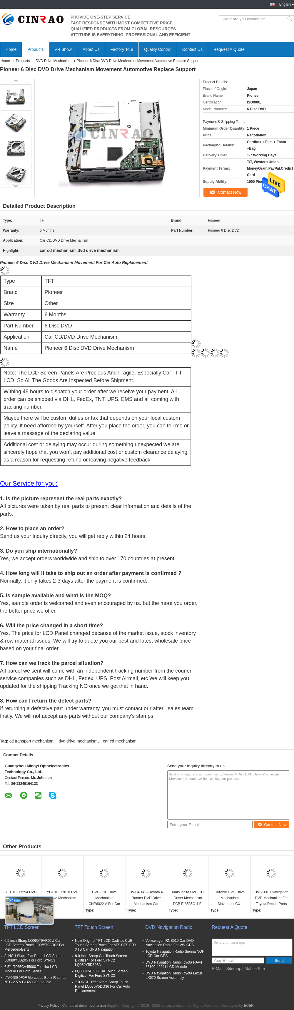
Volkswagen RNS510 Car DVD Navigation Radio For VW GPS (170, 943)
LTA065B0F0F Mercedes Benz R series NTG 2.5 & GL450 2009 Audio (35, 980)
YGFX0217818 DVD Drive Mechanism (62, 895)
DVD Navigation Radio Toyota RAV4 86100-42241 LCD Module (174, 964)
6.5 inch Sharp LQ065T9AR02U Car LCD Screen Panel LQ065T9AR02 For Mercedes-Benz (34, 945)
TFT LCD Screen (22, 927)
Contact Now (229, 192)
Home (11, 49)
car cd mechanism (119, 741)
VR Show (63, 49)
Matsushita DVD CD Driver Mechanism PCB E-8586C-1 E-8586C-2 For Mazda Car (187, 898)
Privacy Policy (48, 1006)
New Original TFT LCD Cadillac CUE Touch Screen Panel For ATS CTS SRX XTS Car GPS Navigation (105, 945)
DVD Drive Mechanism (53, 61)
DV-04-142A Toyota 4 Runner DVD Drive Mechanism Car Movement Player (146, 898)
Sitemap (233, 968)
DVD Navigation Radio (168, 927)
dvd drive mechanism (78, 741)
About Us (91, 49)
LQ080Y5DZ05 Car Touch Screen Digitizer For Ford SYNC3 (101, 973)
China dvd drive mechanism (84, 1006)
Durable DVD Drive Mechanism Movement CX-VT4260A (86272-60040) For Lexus (230, 898)
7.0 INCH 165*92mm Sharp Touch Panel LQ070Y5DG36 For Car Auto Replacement (102, 986)
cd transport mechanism (31, 741)
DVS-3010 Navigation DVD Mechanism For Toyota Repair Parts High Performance (271, 898)
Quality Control (157, 49)
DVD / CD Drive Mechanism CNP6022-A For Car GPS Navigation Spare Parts (104, 898)
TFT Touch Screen (94, 927)
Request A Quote (229, 49)
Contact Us (192, 49)
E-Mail (217, 968)
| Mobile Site (253, 968)
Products (35, 49)
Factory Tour (122, 49)
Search (290, 19)
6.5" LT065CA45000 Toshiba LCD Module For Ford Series (30, 969)
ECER (248, 1006)
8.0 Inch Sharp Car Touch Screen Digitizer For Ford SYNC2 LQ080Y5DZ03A (101, 960)
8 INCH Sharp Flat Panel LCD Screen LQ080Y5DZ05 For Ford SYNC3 (34, 958)
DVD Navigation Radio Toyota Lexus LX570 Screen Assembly (174, 975)
